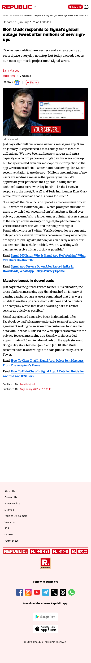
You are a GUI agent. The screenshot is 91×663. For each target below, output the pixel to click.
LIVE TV (75, 7)
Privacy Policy (12, 503)
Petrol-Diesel (12, 541)
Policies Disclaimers (16, 516)
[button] (32, 82)
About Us (10, 491)
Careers (9, 534)
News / (6, 15)
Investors (10, 522)
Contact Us (11, 497)
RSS (7, 528)
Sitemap (9, 510)
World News (9, 75)
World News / (16, 15)
